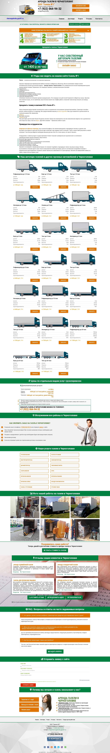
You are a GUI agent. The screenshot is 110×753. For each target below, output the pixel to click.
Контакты (98, 19)
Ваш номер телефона (26, 666)
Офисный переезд (56, 459)
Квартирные (22, 128)
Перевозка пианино (56, 475)
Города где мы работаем (69, 717)
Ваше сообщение (25, 671)
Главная (61, 19)
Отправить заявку (28, 683)
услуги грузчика (62, 111)
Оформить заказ (81, 10)
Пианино (21, 117)
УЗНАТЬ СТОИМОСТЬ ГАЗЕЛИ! (55, 550)
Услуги (80, 19)
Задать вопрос (85, 24)
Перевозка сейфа (25, 481)
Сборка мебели (25, 470)
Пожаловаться (74, 596)
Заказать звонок (74, 24)
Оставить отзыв (36, 596)
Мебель (21, 114)
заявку (41, 426)
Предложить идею (55, 596)
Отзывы (89, 19)
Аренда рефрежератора (57, 481)
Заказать (35, 187)
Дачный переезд (25, 465)
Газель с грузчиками (26, 486)
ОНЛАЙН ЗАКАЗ (69, 65)
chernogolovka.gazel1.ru (15, 18)
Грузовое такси (55, 486)
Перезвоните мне (81, 6)
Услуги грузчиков (56, 454)
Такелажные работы (56, 465)
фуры (37, 120)
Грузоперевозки (25, 454)
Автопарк (71, 19)
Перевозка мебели (26, 475)
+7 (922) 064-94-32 (49, 8)
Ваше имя (23, 661)
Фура (52, 470)
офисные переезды (33, 128)
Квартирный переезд (26, 459)
